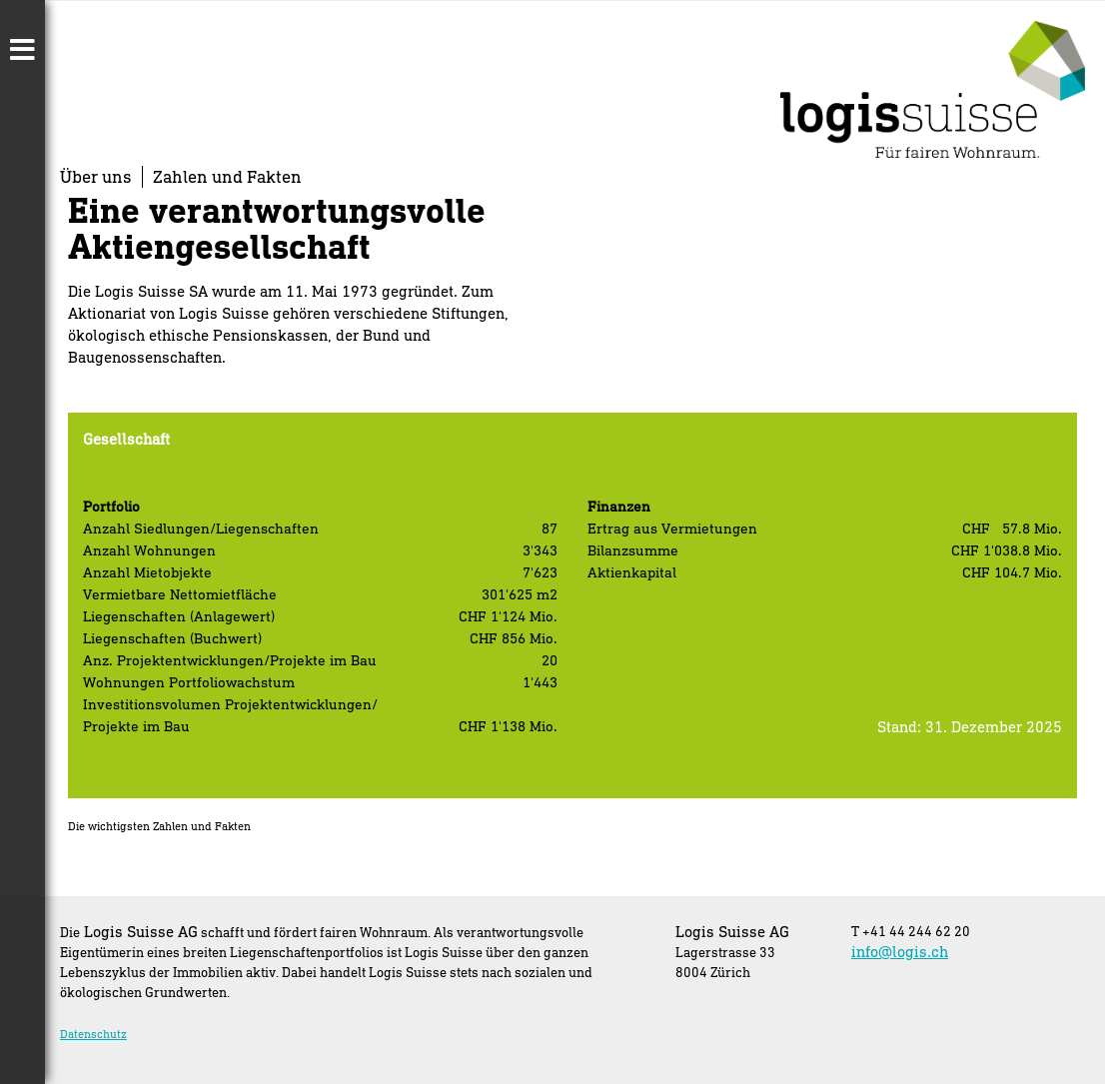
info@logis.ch (899, 951)
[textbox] (236, 715)
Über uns (96, 176)
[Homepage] (932, 151)
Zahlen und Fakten (227, 176)
